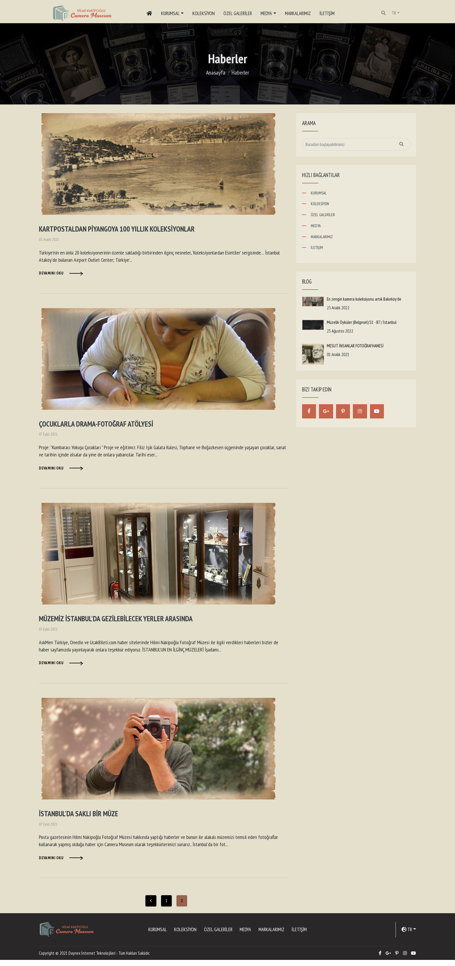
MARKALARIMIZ (298, 13)
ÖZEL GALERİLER (238, 13)
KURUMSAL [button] (170, 13)
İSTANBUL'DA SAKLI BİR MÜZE (81, 819)
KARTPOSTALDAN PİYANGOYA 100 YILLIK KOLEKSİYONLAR (122, 230)
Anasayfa (215, 72)
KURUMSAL (319, 193)
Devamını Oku (51, 274)
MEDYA (316, 225)
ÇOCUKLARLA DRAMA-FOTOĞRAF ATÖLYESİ (99, 426)
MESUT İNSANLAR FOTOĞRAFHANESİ (355, 346)
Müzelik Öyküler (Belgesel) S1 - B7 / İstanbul (361, 322)
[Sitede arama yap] (356, 144)
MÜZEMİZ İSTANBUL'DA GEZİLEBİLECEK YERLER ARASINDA (120, 622)
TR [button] (394, 13)
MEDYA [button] (266, 13)
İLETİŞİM (327, 13)
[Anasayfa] (149, 13)
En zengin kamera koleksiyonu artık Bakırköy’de (364, 299)
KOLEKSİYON (204, 13)
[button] (384, 13)
